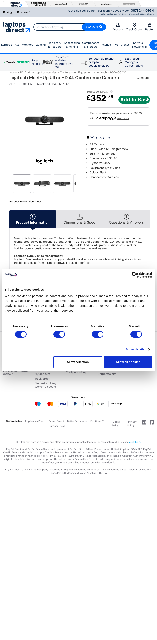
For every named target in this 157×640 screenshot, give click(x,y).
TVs (115, 44)
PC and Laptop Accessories (38, 72)
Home (13, 72)
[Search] (69, 27)
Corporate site (107, 374)
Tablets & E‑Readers (55, 45)
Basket (149, 27)
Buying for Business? (16, 12)
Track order (42, 378)
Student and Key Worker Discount (45, 384)
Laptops (6, 44)
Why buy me (100, 137)
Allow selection (78, 362)
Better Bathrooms (77, 421)
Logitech (101, 72)
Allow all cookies (128, 362)
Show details (135, 349)
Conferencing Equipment (76, 72)
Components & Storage (90, 45)
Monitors (27, 44)
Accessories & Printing (72, 45)
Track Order (134, 27)
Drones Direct (56, 421)
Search (94, 27)
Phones (106, 44)
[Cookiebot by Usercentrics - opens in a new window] (134, 275)
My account (42, 374)
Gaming (41, 44)
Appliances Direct (35, 421)
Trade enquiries (76, 372)
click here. (135, 442)
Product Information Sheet (25, 201)
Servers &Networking (139, 45)
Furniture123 (97, 421)
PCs (16, 44)
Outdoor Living (57, 426)
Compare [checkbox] (143, 78)
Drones (125, 44)
